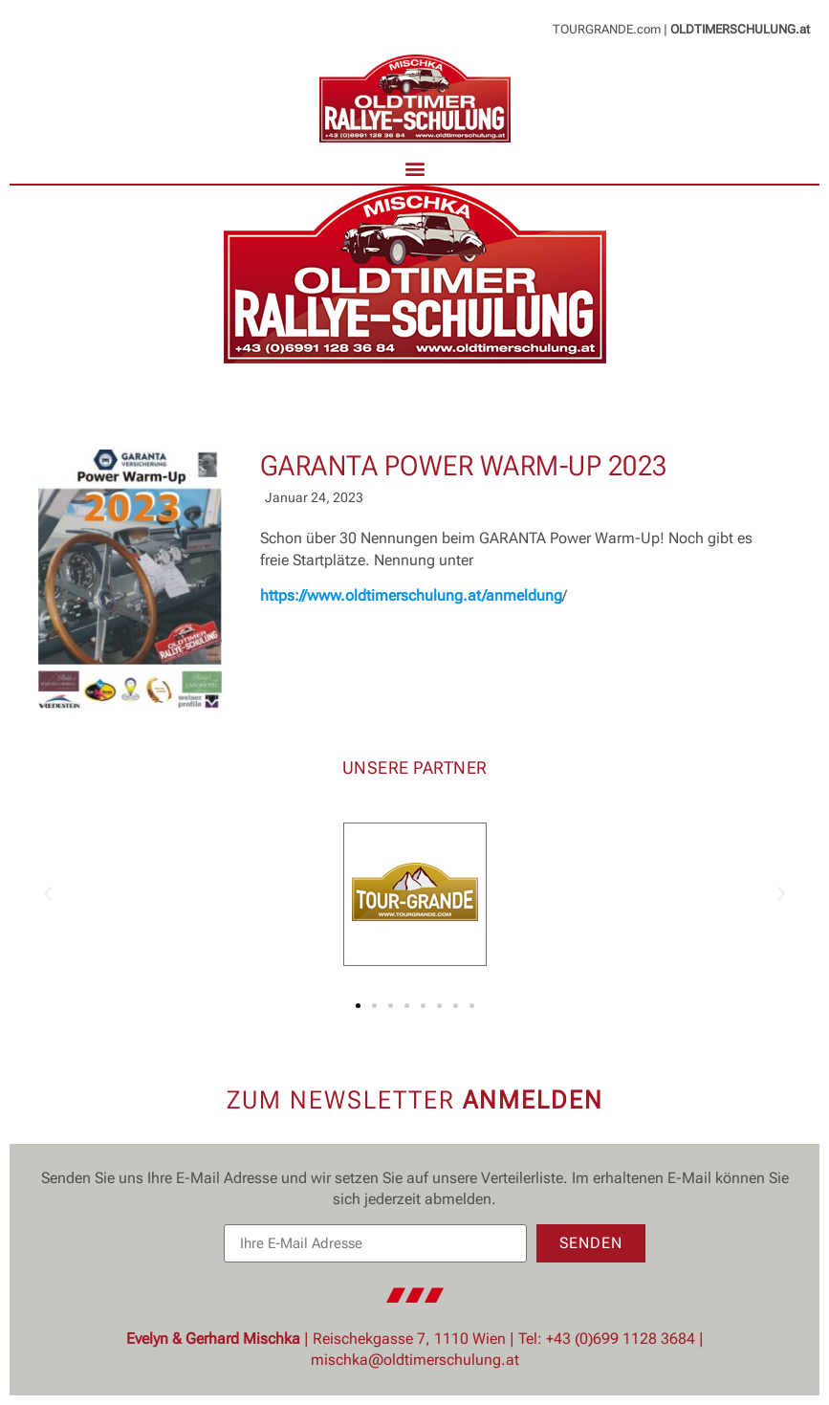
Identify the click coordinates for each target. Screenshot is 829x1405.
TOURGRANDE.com (607, 29)
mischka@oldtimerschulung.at (415, 1359)
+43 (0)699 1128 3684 (620, 1338)
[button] (414, 168)
